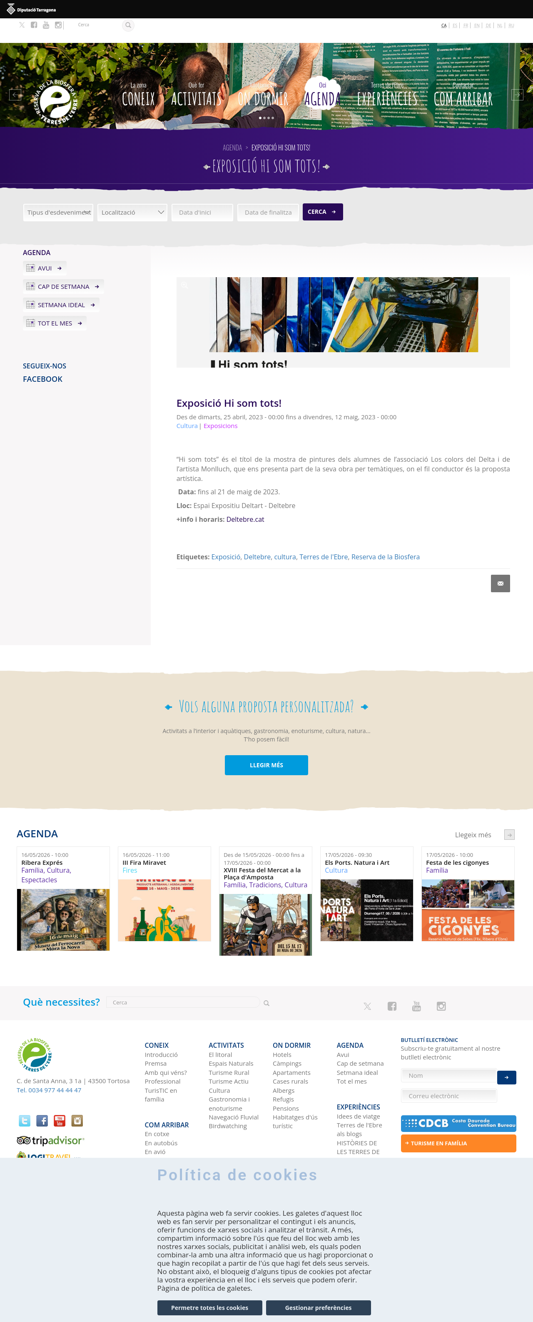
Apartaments (292, 1041)
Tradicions (265, 860)
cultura (285, 531)
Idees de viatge (358, 1078)
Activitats (196, 67)
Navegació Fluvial (234, 1086)
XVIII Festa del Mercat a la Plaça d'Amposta (262, 849)
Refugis (283, 1068)
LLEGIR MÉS (266, 740)
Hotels (282, 1023)
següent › (509, 810)
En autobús (161, 1105)
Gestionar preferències (318, 1308)
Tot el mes (55, 298)
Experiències (387, 67)
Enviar (506, 1070)
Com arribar (463, 67)
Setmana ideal (61, 280)
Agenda (322, 67)
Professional (163, 1050)
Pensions (286, 1077)
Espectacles (39, 855)
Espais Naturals (231, 1032)
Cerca (317, 187)
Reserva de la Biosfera (385, 531)
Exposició (226, 531)
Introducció (161, 1023)
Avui (45, 243)
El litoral (220, 1023)
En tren (155, 1123)
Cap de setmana (64, 262)
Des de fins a (264, 834)
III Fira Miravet (144, 837)
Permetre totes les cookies (209, 1308)
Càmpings (287, 1032)
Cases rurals (290, 1050)
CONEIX (138, 67)
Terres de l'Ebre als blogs (359, 1091)
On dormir (263, 67)
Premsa (156, 1032)
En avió (155, 1114)
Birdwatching (228, 1095)
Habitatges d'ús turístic (295, 1090)
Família (32, 845)
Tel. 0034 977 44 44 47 (49, 1065)
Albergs (283, 1059)
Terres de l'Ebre (323, 531)
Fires (129, 845)
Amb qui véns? (166, 1041)
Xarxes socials (357, 1132)
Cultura (58, 845)
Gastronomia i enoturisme (229, 1072)
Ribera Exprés (41, 837)
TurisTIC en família (161, 1063)
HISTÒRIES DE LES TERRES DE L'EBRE (358, 1114)
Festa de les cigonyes (457, 837)
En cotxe (157, 1096)
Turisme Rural (229, 1041)
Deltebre (257, 531)
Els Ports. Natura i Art (357, 837)
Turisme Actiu (229, 1050)
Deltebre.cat (245, 494)
